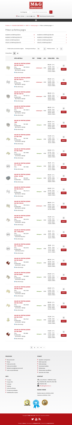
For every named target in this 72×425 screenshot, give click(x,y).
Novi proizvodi (10, 360)
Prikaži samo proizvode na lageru (15, 48)
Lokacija (9, 384)
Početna (7, 25)
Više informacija (18, 72)
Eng (22, 16)
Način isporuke (43, 362)
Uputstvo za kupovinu (44, 360)
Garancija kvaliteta (43, 366)
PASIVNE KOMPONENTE (18, 25)
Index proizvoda (11, 364)
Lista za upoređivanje (12, 370)
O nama (9, 380)
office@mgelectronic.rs (45, 386)
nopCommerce (50, 423)
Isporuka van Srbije (44, 372)
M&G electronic (31, 415)
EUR (34, 16)
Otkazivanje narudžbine (45, 370)
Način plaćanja (42, 364)
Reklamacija (42, 368)
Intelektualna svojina (12, 392)
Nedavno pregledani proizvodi (15, 368)
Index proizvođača (12, 366)
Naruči (64, 69)
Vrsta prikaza (8, 53)
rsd (31, 16)
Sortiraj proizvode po (30, 48)
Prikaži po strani (51, 48)
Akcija (8, 362)
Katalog (9, 386)
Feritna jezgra (34, 25)
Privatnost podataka (12, 390)
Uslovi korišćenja (11, 388)
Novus (24, 423)
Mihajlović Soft (36, 423)
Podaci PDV (10, 382)
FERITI (27, 25)
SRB (18, 16)
